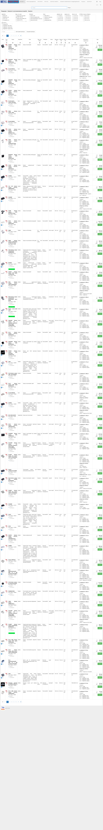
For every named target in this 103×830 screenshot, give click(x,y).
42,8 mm (86, 17)
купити (99, 49)
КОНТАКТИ (89, 1)
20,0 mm (60, 18)
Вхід (100, 1)
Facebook (83, 1)
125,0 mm (87, 20)
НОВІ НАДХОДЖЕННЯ (31, 1)
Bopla (4, 15)
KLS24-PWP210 (11, 68)
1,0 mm (75, 15)
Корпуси (19, 19)
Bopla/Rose (5, 17)
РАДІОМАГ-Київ (7, 25)
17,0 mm (60, 17)
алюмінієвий (47, 20)
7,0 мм (59, 15)
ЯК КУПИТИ (40, 1)
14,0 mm (68, 15)
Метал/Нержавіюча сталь (36, 18)
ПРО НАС (46, 1)
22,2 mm (60, 20)
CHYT (4, 18)
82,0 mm (86, 18)
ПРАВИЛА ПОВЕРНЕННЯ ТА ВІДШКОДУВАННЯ (69, 1)
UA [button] (97, 4)
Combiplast (5, 20)
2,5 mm (75, 18)
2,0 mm (75, 17)
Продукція (4, 11)
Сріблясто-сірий (47, 17)
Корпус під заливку (21, 18)
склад (5, 24)
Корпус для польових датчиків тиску (20, 16)
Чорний (46, 18)
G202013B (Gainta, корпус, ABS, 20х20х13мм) (12, 60)
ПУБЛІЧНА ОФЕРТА (54, 1)
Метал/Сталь (33, 20)
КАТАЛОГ (22, 1)
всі (86, 40)
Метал (32, 15)
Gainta (19, 44)
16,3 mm (68, 17)
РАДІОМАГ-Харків (7, 28)
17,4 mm (68, 20)
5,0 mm (75, 20)
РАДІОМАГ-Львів (7, 27)
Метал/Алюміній (34, 17)
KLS (19, 68)
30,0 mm (86, 15)
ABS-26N (46, 15)
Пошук (69, 7)
